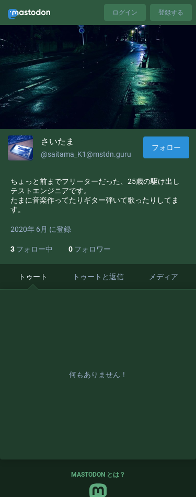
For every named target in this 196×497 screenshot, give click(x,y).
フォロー (166, 147)
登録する (170, 12)
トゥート (33, 276)
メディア (163, 276)
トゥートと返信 (98, 276)
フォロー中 (31, 249)
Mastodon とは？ (98, 474)
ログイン (124, 12)
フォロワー (89, 249)
